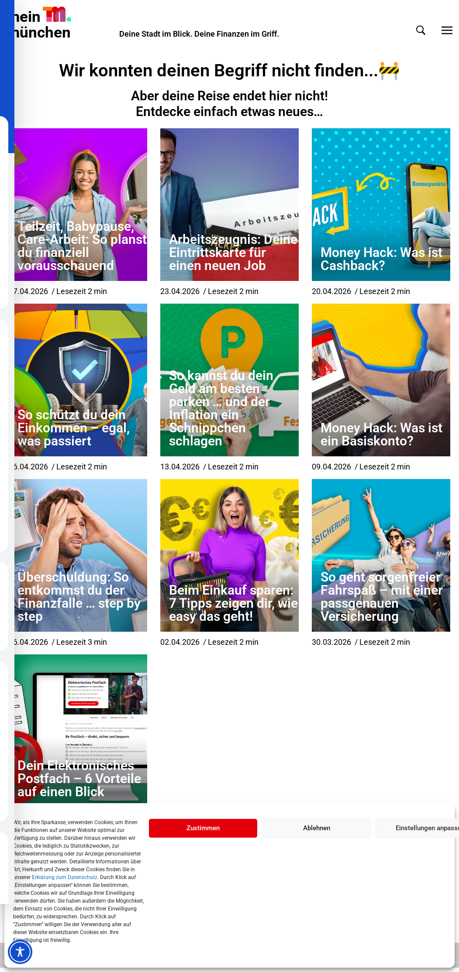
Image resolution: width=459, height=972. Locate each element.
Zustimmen (203, 828)
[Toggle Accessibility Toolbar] (20, 952)
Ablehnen (316, 828)
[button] (412, 30)
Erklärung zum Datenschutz (64, 877)
